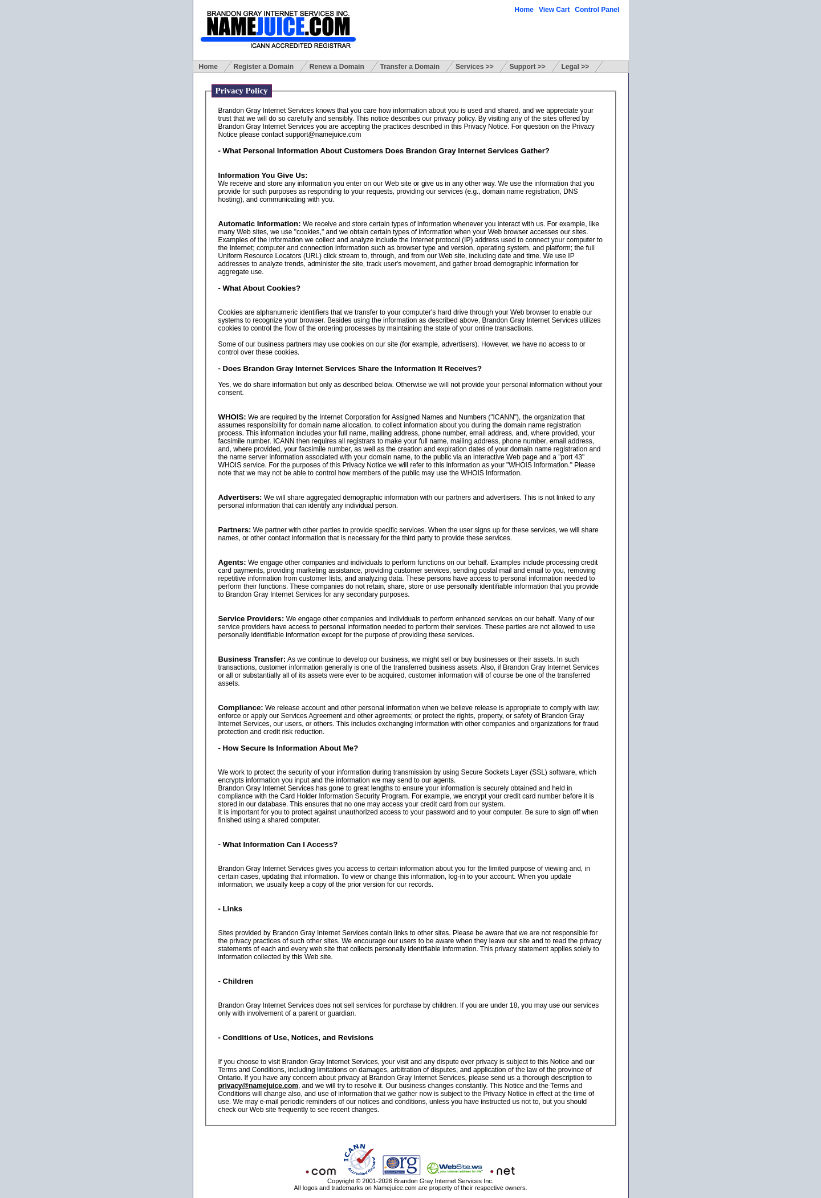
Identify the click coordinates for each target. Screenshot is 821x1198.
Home (524, 10)
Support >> (527, 67)
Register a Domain (264, 67)
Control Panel (597, 10)
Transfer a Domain (410, 67)
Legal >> (576, 67)
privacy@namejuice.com (258, 1086)
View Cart (554, 10)
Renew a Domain (337, 67)
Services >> (475, 67)
